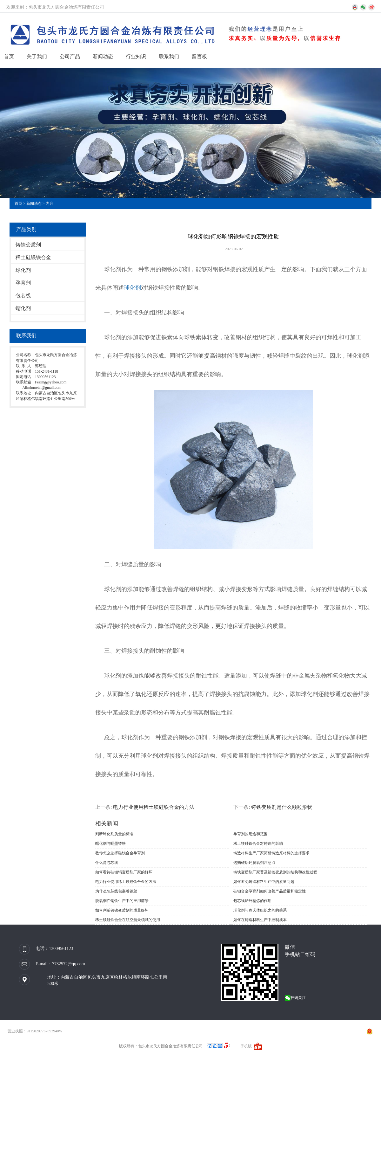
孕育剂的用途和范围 (250, 834)
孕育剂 (23, 283)
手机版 (246, 1046)
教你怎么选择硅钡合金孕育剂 (120, 853)
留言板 (199, 56)
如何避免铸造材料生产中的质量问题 (263, 881)
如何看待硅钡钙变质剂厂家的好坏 (123, 872)
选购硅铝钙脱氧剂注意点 (254, 862)
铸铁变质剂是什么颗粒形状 (281, 807)
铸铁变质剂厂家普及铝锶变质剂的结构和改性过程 (275, 872)
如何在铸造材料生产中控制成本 (260, 920)
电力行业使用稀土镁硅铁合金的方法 (153, 807)
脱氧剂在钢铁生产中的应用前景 (122, 901)
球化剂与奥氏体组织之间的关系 (260, 910)
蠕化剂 (23, 308)
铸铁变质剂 (28, 244)
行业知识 (136, 56)
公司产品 (70, 56)
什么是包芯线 (106, 862)
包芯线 (23, 295)
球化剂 (23, 270)
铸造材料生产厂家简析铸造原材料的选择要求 (271, 853)
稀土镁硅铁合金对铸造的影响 (258, 843)
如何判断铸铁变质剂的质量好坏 (122, 910)
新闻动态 (103, 56)
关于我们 (37, 56)
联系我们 (169, 56)
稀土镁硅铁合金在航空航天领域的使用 (127, 920)
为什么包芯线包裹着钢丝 (116, 891)
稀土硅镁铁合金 (33, 257)
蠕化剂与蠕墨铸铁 (110, 843)
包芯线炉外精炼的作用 (252, 901)
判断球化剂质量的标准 (114, 834)
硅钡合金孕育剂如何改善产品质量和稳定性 (269, 891)
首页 (9, 56)
